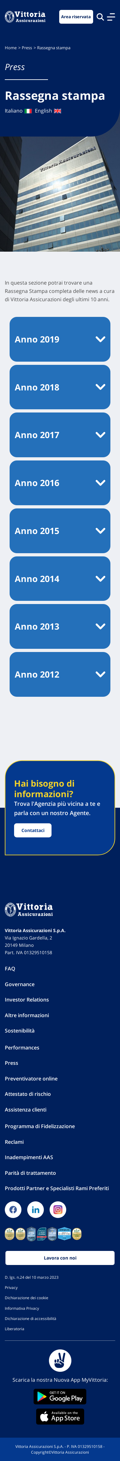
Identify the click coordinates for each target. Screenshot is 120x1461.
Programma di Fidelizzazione (40, 1126)
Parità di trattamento (30, 1172)
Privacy (11, 1287)
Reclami (14, 1141)
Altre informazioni (27, 1015)
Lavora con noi (60, 1258)
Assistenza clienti (25, 1109)
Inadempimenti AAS (29, 1157)
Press (27, 48)
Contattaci (32, 830)
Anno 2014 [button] (37, 579)
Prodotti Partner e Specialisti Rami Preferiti (57, 1188)
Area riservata (76, 17)
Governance (20, 984)
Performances (22, 1047)
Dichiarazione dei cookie (26, 1297)
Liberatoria (14, 1328)
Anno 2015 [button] (37, 531)
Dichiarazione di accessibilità (30, 1318)
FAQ (10, 968)
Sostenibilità (20, 1030)
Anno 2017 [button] (37, 435)
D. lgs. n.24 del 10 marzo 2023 (32, 1277)
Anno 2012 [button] (37, 674)
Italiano (18, 110)
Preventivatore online (31, 1078)
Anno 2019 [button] (37, 339)
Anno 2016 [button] (37, 483)
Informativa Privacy (22, 1308)
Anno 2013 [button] (37, 626)
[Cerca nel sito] (100, 17)
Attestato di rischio (28, 1093)
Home (11, 48)
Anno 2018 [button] (37, 387)
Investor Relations (27, 999)
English (48, 110)
